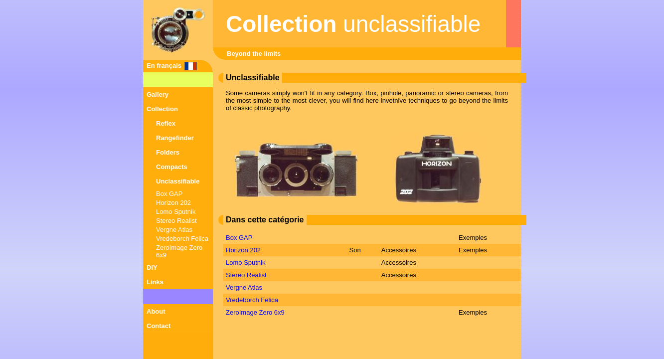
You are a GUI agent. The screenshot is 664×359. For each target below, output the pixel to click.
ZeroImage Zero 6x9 (255, 312)
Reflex (165, 123)
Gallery (157, 94)
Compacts (171, 167)
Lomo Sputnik (176, 211)
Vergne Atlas (174, 229)
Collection (162, 109)
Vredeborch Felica (182, 238)
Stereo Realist (176, 220)
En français (164, 65)
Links (155, 282)
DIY (152, 267)
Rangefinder (175, 138)
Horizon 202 (173, 202)
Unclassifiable (177, 181)
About (156, 311)
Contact (158, 326)
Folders (167, 152)
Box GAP (169, 193)
